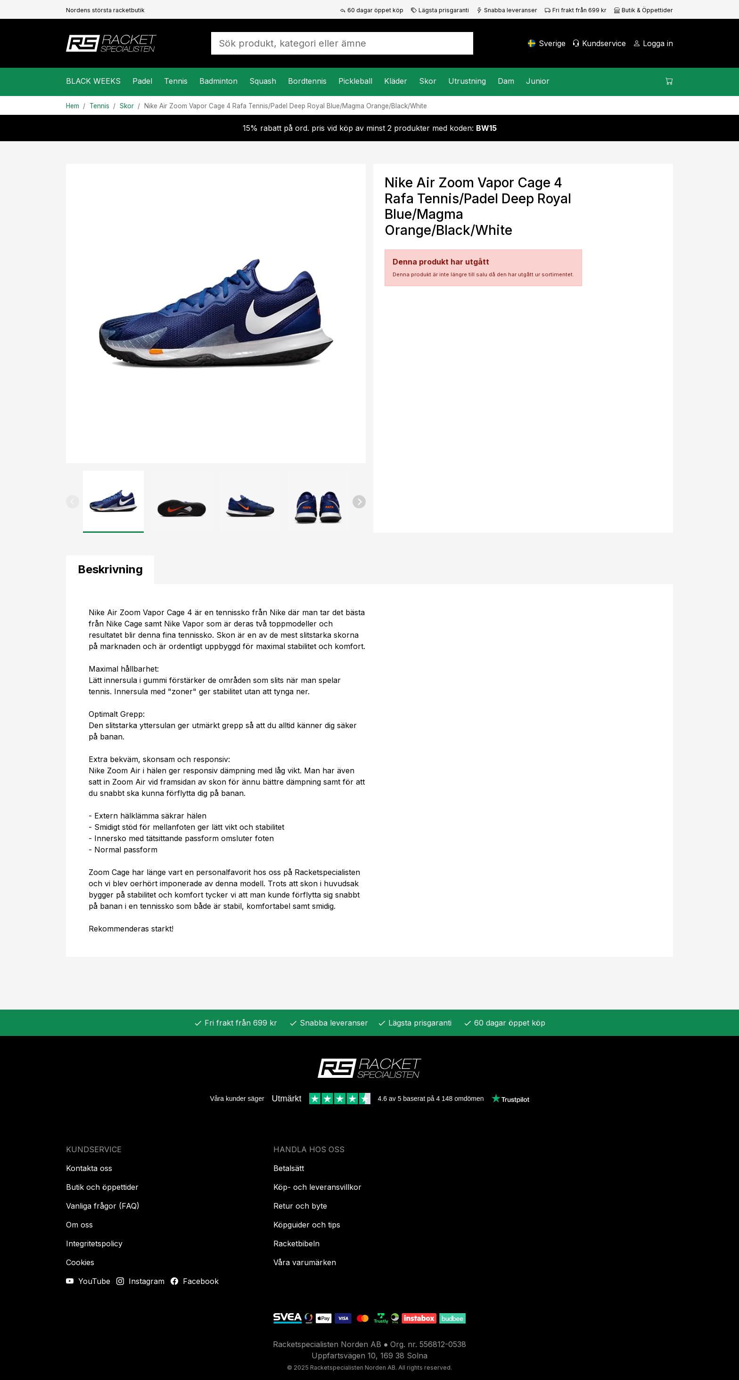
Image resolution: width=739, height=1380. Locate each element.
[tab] (110, 569)
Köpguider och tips (306, 1224)
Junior (538, 81)
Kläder (395, 81)
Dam (506, 81)
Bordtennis (307, 81)
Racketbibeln (296, 1243)
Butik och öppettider (102, 1187)
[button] (72, 501)
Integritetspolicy (94, 1243)
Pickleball (355, 81)
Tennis (176, 81)
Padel (142, 81)
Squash (262, 81)
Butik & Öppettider (643, 10)
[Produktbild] (216, 313)
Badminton (218, 81)
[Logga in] (653, 43)
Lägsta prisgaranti (440, 10)
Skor (427, 81)
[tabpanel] (369, 770)
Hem (72, 106)
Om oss (79, 1224)
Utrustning (467, 81)
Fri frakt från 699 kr (576, 10)
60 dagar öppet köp (371, 10)
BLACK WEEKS (93, 81)
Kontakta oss (89, 1168)
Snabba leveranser (506, 10)
